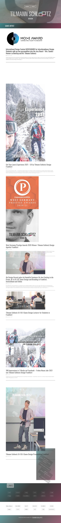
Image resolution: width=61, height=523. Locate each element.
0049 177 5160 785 (45, 469)
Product (33, 6)
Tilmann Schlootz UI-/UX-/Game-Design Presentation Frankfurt (27, 510)
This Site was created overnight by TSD (25, 517)
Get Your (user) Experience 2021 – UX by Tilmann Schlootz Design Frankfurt (28, 237)
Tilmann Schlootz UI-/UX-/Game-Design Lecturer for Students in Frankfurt (28, 336)
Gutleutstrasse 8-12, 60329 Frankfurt (45, 462)
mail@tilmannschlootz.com (45, 474)
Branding (27, 6)
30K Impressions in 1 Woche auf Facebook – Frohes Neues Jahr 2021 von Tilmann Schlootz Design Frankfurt (29, 412)
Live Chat (47, 482)
